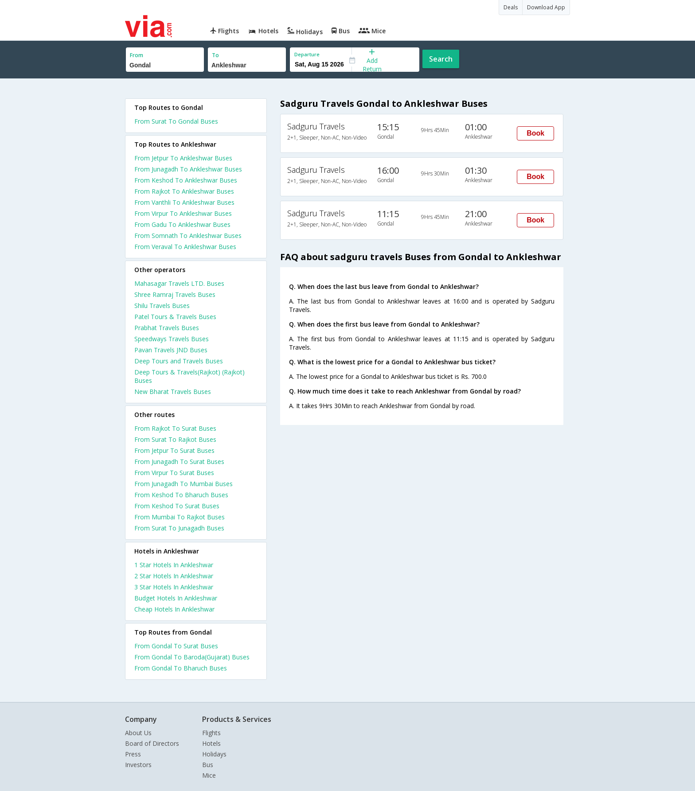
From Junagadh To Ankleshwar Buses (188, 169)
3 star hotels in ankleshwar (173, 587)
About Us (138, 733)
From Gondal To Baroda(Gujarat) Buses (192, 657)
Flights (211, 733)
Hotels (211, 743)
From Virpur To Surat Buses (174, 472)
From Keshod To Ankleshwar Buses (185, 180)
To (215, 55)
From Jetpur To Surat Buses (174, 450)
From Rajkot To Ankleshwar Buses (184, 191)
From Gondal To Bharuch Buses (180, 668)
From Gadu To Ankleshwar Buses (182, 224)
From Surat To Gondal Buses (176, 121)
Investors (138, 764)
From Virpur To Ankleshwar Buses (183, 213)
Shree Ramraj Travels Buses (174, 294)
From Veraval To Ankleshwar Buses (185, 246)
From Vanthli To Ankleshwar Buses (184, 202)
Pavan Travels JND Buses (170, 350)
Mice (209, 775)
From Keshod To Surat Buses (176, 506)
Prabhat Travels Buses (166, 327)
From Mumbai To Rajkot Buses (179, 517)
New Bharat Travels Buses (172, 391)
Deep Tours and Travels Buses (178, 361)
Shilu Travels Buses (162, 305)
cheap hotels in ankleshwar (174, 609)
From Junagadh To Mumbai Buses (183, 483)
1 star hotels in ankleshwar (173, 565)
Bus (207, 764)
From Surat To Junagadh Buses (179, 528)
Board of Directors (152, 743)
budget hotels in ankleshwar (175, 598)
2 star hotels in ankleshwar (173, 576)
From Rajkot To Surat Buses (175, 428)
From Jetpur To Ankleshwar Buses (183, 158)
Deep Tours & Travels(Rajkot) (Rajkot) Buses (189, 376)
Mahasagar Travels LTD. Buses (179, 283)
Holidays (214, 754)
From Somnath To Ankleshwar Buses (188, 235)
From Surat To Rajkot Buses (175, 439)
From (136, 55)
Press (133, 754)
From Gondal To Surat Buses (176, 646)
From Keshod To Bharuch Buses (181, 495)
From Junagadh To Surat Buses (179, 461)
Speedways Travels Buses (171, 339)
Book (535, 133)
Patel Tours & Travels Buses (175, 316)
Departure (307, 54)
